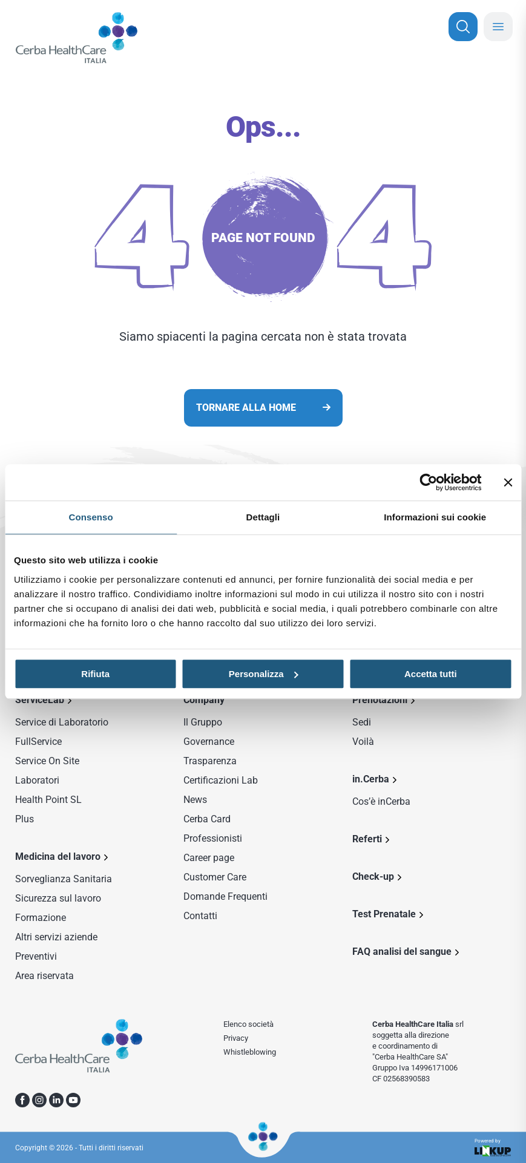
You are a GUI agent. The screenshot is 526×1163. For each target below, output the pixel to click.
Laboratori (37, 780)
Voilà (363, 741)
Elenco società (248, 1024)
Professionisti (212, 838)
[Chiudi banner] (508, 482)
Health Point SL (48, 799)
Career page (208, 857)
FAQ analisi (402, 951)
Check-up (373, 876)
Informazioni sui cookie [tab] (435, 517)
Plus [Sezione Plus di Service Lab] (24, 819)
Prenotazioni (379, 700)
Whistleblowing (249, 1052)
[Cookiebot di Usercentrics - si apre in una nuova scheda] (428, 482)
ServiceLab (39, 700)
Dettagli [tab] (263, 517)
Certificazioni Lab (220, 780)
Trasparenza (210, 761)
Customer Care (214, 877)
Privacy (235, 1038)
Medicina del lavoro (57, 856)
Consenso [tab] (91, 517)
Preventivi (36, 956)
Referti (367, 839)
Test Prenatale (384, 914)
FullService (38, 741)
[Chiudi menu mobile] (498, 26)
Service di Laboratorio (61, 722)
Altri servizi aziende (56, 937)
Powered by (493, 1147)
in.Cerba (370, 779)
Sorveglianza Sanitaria (63, 879)
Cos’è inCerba (381, 801)
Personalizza (263, 674)
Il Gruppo (202, 722)
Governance (208, 741)
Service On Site (47, 761)
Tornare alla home (246, 407)
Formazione (40, 917)
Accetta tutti (430, 674)
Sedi (361, 722)
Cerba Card (207, 819)
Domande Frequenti (225, 896)
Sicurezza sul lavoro (58, 898)
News (195, 799)
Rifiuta (95, 674)
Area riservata (44, 975)
